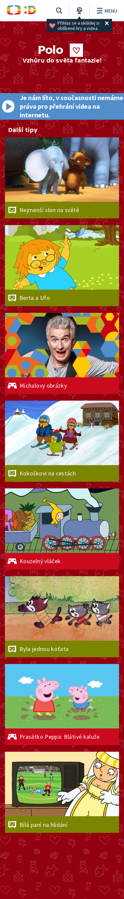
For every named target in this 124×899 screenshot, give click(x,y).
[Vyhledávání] (59, 10)
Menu (106, 11)
